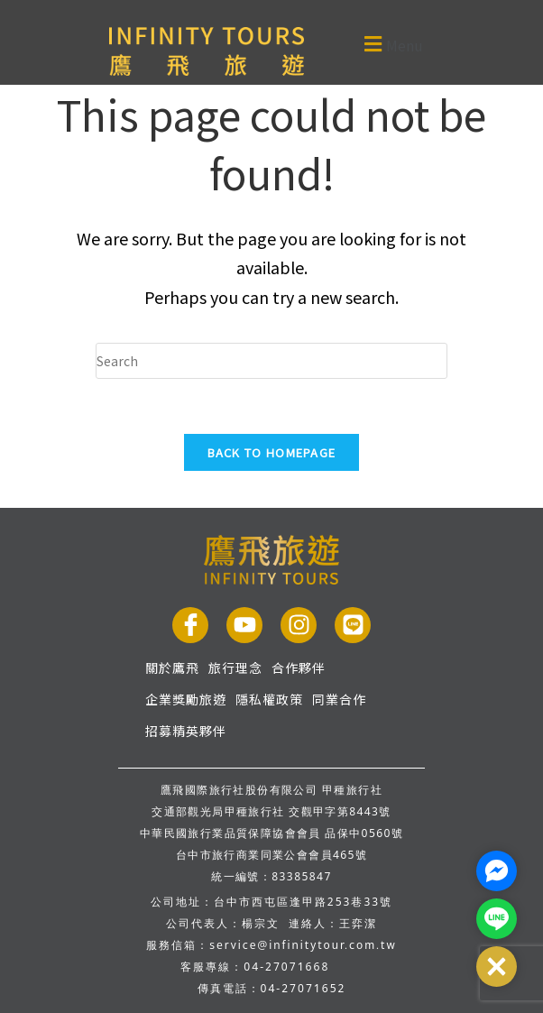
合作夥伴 (299, 667)
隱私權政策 (269, 699)
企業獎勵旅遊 (185, 699)
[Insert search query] (271, 361)
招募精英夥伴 (185, 731)
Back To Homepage (271, 452)
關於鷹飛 (172, 667)
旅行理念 (235, 667)
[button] (364, 43)
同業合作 (339, 699)
